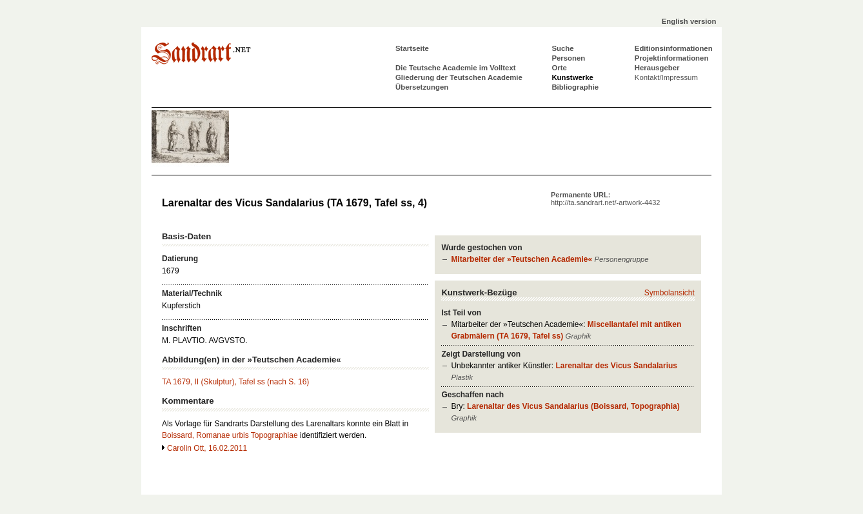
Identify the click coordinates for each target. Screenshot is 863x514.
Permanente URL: (605, 198)
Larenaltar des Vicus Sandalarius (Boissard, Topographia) (573, 406)
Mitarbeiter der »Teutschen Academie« (521, 259)
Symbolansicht (669, 292)
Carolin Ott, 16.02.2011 (207, 448)
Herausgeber (657, 68)
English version (689, 21)
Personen (568, 58)
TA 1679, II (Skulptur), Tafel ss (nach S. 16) (235, 381)
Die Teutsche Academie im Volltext (455, 68)
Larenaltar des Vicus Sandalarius (616, 365)
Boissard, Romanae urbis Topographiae (230, 435)
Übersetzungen (421, 87)
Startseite (412, 48)
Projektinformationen (672, 58)
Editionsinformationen (674, 48)
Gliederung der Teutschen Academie (458, 77)
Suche (562, 48)
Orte (558, 68)
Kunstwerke (572, 77)
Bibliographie (575, 87)
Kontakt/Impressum (666, 77)
